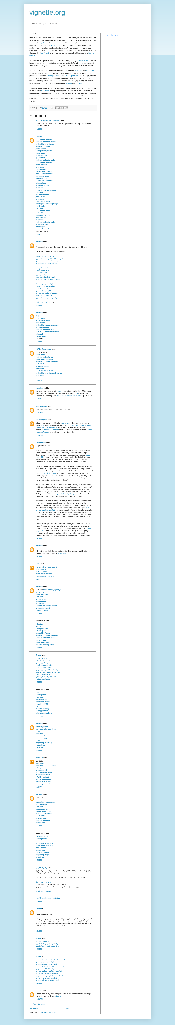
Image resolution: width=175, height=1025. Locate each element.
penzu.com (66, 423)
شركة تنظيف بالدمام (43, 270)
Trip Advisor (44, 43)
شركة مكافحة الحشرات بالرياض (47, 261)
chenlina (39, 136)
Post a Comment (39, 1004)
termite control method (44, 574)
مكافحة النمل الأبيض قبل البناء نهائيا (48, 973)
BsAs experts (56, 45)
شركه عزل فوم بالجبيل (44, 882)
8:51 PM (39, 613)
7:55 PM (39, 826)
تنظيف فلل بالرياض (49, 473)
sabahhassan (41, 443)
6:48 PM (39, 983)
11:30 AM (39, 381)
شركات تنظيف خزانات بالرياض (46, 263)
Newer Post (34, 1009)
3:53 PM (39, 305)
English (79, 83)
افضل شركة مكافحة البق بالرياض (47, 980)
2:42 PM (39, 538)
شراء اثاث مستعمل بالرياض (45, 291)
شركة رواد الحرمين (42, 868)
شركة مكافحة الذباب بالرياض (46, 969)
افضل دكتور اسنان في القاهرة (46, 677)
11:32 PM (39, 412)
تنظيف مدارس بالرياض (43, 663)
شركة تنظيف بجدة (42, 268)
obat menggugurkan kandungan (48, 120)
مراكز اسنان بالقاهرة (43, 674)
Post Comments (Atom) (47, 1013)
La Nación (90, 71)
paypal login (62, 553)
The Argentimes (72, 76)
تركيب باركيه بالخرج (42, 658)
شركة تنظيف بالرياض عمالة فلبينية (47, 944)
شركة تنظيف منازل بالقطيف (45, 286)
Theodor (39, 991)
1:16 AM (39, 234)
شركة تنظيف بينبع (42, 275)
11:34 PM (39, 435)
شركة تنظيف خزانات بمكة (44, 284)
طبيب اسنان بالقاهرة (43, 679)
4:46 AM (39, 579)
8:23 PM (39, 648)
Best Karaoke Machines (50, 430)
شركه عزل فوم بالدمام (43, 891)
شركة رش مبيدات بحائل (44, 295)
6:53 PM (39, 860)
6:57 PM (39, 342)
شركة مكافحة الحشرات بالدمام (46, 256)
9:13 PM (39, 751)
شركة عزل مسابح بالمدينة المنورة (47, 298)
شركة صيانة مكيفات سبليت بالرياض (48, 279)
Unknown (39, 242)
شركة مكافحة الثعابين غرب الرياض (48, 670)
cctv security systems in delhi (46, 567)
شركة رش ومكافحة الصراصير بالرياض (49, 971)
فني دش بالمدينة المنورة (44, 914)
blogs (58, 81)
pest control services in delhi (46, 576)
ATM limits (45, 53)
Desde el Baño (84, 60)
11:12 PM (39, 716)
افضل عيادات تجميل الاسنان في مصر (48, 672)
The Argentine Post (54, 76)
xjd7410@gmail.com (43, 349)
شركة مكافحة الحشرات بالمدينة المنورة (49, 259)
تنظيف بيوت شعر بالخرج (44, 665)
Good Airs (45, 91)
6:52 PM (39, 129)
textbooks (57, 996)
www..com (112, 35)
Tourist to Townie (41, 96)
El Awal (38, 655)
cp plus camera (41, 571)
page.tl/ (59, 391)
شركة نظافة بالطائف (43, 302)
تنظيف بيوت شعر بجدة (43, 660)
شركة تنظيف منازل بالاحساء (45, 288)
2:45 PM (39, 931)
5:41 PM (39, 556)
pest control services (43, 569)
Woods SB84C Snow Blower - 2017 (69, 396)
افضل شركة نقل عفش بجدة (45, 277)
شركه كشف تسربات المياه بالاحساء (48, 898)
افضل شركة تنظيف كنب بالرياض (47, 293)
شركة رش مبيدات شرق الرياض (46, 978)
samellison (40, 388)
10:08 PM (39, 999)
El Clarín (78, 71)
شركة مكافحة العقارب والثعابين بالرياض (49, 976)
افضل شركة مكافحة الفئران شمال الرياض (50, 959)
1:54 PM (39, 901)
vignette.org (47, 12)
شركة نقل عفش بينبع (43, 272)
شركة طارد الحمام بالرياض (45, 962)
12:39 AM (39, 787)
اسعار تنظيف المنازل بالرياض (67, 494)
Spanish (68, 83)
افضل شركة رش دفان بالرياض (46, 964)
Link (76, 393)
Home (68, 1009)
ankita (38, 564)
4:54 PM (39, 682)
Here (42, 425)
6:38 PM (39, 949)
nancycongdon (41, 406)
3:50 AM (39, 399)
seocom (39, 909)
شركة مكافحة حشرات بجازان (46, 941)
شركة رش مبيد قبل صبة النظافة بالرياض (50, 966)
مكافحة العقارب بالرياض (44, 667)
